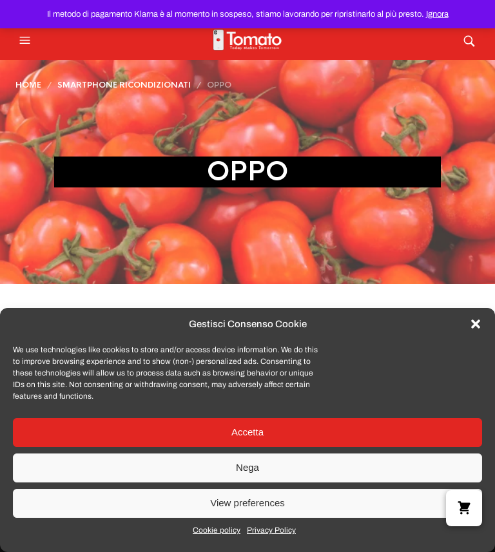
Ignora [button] (437, 14)
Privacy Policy (271, 530)
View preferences (247, 502)
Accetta (247, 431)
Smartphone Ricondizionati (124, 85)
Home (28, 85)
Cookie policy (216, 530)
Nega (247, 467)
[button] (475, 324)
